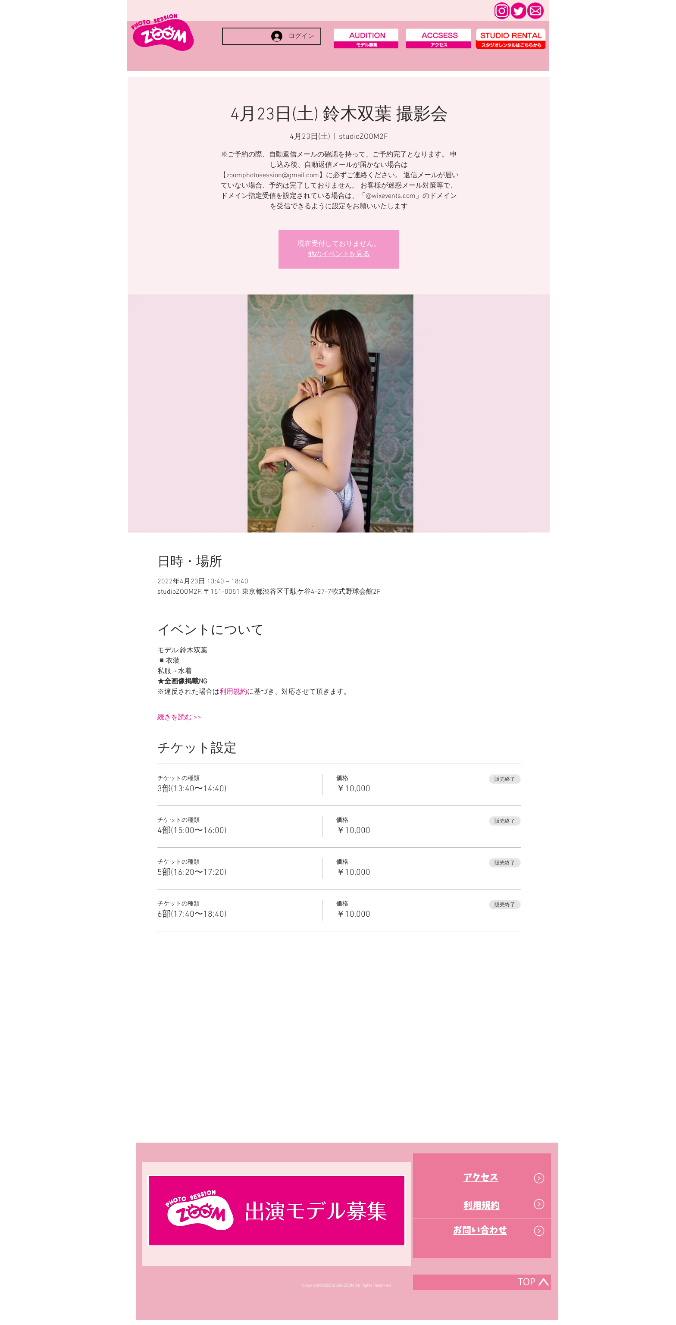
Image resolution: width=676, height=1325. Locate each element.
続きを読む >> (179, 717)
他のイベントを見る (339, 254)
